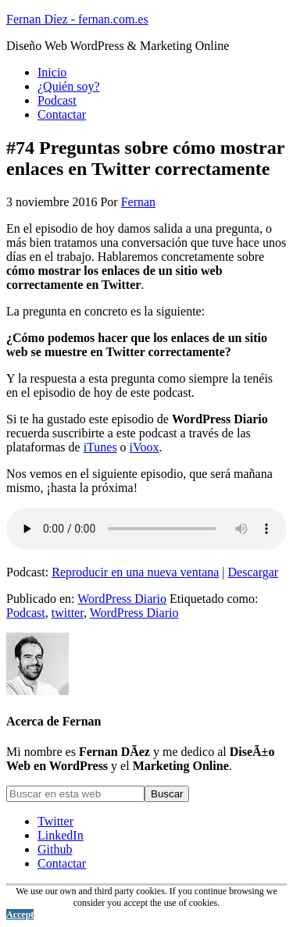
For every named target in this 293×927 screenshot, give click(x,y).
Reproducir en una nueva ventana (135, 572)
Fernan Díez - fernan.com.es (77, 19)
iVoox (144, 447)
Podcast (25, 612)
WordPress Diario (121, 598)
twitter (68, 612)
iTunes (100, 447)
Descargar (253, 572)
